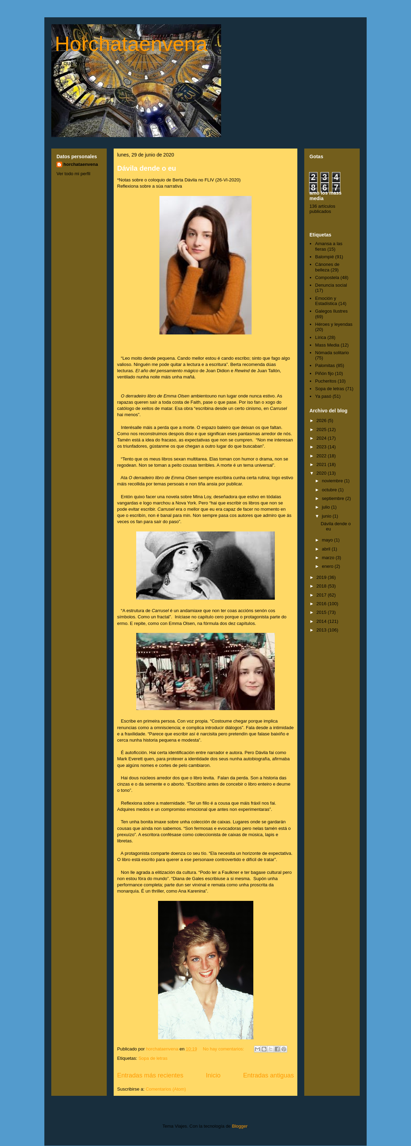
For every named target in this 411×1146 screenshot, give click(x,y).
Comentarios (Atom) (166, 1089)
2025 (322, 429)
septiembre (334, 498)
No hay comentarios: (224, 1048)
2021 (322, 464)
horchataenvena (80, 164)
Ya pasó (323, 396)
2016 (322, 603)
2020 (322, 473)
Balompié (324, 256)
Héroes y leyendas (333, 324)
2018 (322, 586)
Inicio (213, 1075)
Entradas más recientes (150, 1075)
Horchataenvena (131, 43)
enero (328, 566)
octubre (330, 489)
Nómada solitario (332, 352)
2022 (322, 455)
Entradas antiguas (268, 1075)
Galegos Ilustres (331, 311)
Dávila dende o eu (146, 168)
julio (326, 507)
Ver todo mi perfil (73, 173)
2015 (322, 612)
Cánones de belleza (327, 267)
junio (327, 516)
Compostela (327, 277)
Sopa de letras (152, 1058)
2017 (322, 595)
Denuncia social (331, 285)
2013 (322, 630)
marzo (329, 557)
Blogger (239, 1126)
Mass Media (327, 345)
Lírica (320, 337)
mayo (328, 540)
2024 (322, 438)
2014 (322, 621)
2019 (322, 577)
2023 (322, 446)
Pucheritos (325, 381)
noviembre (333, 480)
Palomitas (325, 365)
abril (327, 549)
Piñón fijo (324, 373)
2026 (322, 420)
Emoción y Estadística (326, 301)
